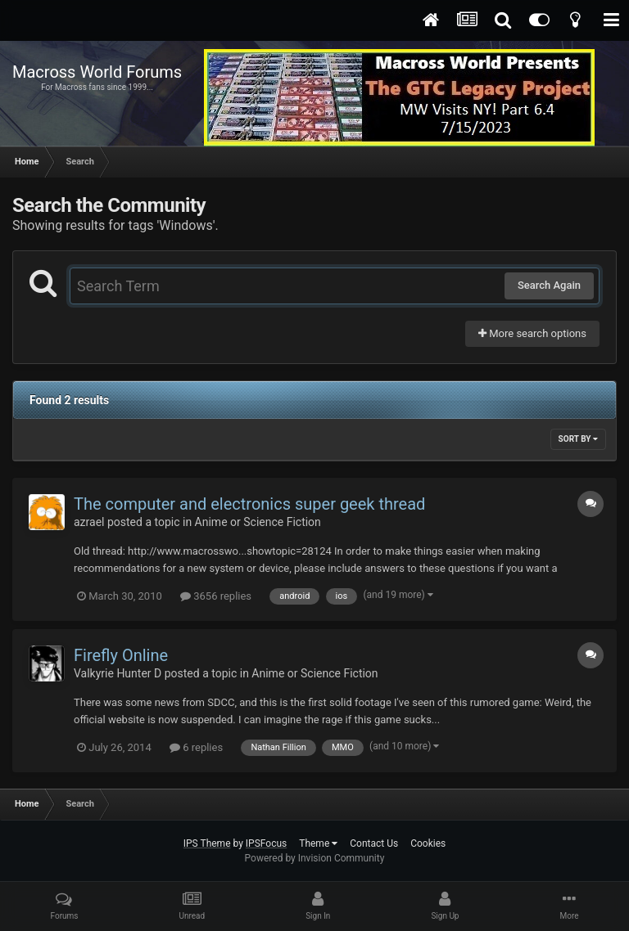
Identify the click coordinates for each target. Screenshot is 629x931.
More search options (532, 333)
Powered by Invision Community (315, 858)
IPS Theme (207, 843)
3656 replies (215, 596)
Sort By (578, 438)
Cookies (428, 843)
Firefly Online (121, 655)
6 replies (196, 747)
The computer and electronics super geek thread (249, 504)
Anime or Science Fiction (258, 521)
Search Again (549, 285)
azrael (89, 521)
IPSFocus (266, 843)
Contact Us (374, 843)
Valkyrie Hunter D (117, 673)
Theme (318, 843)
